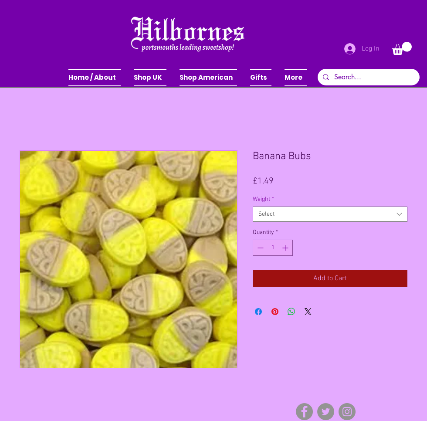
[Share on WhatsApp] (291, 311)
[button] (150, 77)
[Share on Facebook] (258, 311)
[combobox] (330, 214)
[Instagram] (347, 411)
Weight (263, 199)
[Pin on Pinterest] (275, 311)
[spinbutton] (273, 247)
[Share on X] (308, 311)
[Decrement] (259, 247)
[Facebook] (304, 411)
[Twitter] (325, 411)
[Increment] (286, 247)
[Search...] (367, 77)
